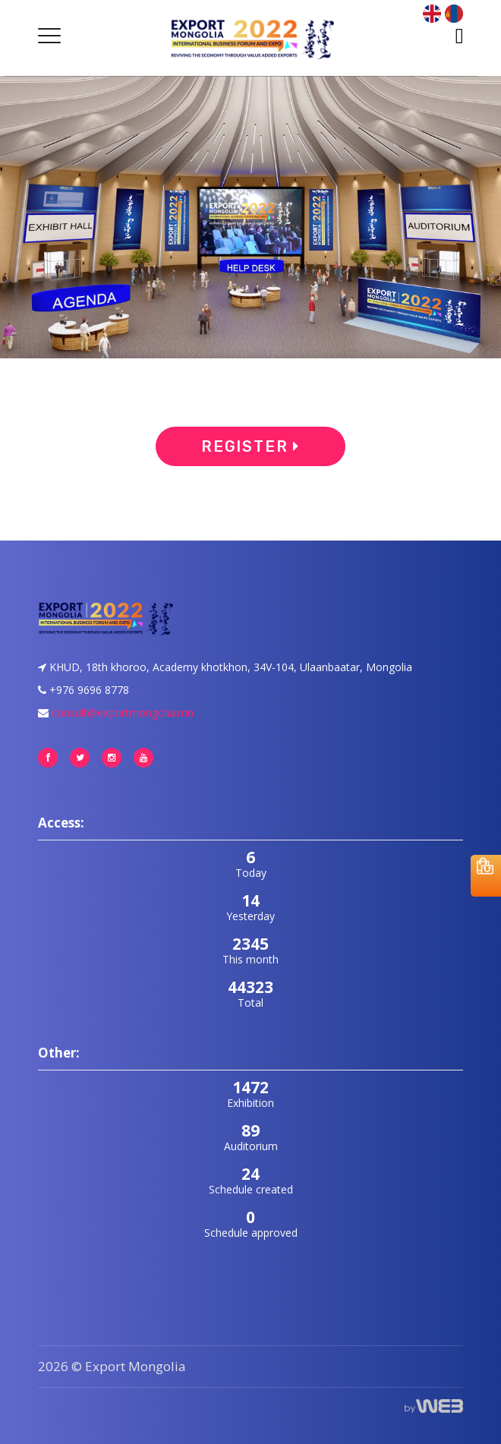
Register (250, 446)
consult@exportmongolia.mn (123, 712)
